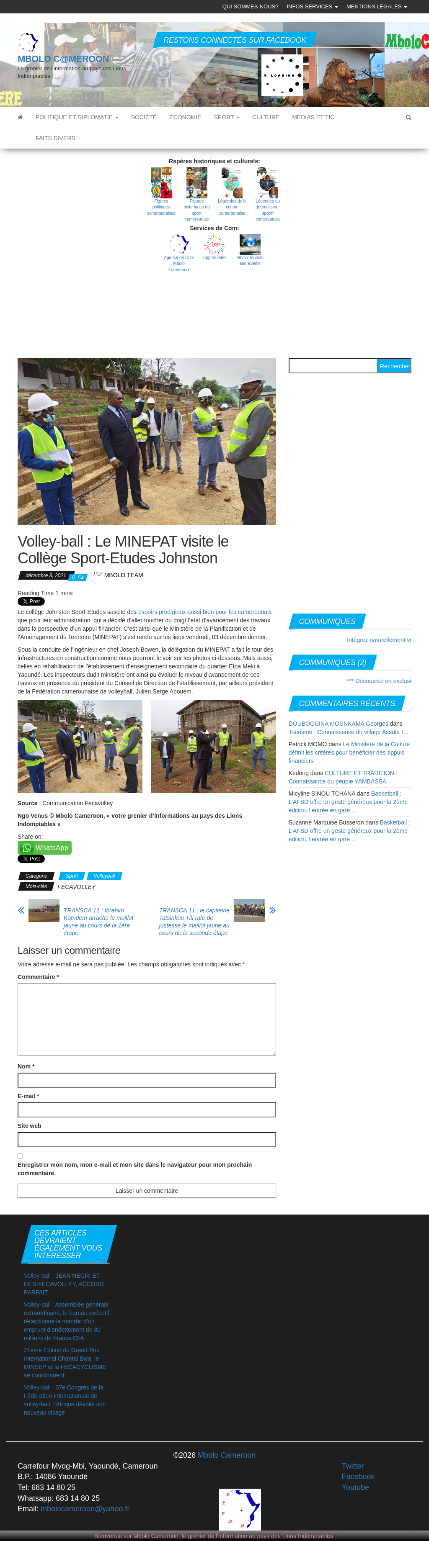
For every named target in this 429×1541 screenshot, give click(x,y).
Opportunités (214, 257)
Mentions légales (376, 6)
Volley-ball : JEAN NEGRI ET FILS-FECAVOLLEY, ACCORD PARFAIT (64, 1284)
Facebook (358, 1476)
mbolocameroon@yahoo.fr (85, 1509)
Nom (26, 1066)
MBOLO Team (123, 575)
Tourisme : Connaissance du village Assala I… (349, 732)
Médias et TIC (313, 117)
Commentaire (38, 976)
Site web (29, 1125)
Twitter (353, 1466)
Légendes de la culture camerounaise (232, 207)
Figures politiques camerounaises (161, 207)
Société (144, 117)
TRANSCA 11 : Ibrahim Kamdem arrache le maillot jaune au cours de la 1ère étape (99, 921)
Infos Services (312, 6)
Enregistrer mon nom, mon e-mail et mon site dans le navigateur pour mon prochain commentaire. (135, 1168)
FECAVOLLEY (76, 887)
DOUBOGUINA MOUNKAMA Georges (338, 723)
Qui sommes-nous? (250, 6)
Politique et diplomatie (77, 117)
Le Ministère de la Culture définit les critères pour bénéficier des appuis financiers (349, 752)
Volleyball (104, 876)
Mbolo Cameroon (226, 1455)
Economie (185, 117)
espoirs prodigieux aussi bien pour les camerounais (204, 612)
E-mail (28, 1096)
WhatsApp (52, 847)
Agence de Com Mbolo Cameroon (179, 263)
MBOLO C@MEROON (63, 59)
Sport (227, 117)
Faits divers (55, 138)
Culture (265, 117)
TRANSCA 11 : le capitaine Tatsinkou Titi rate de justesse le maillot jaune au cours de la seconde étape (194, 921)
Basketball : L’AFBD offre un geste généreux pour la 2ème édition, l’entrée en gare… (348, 802)
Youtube (355, 1487)
